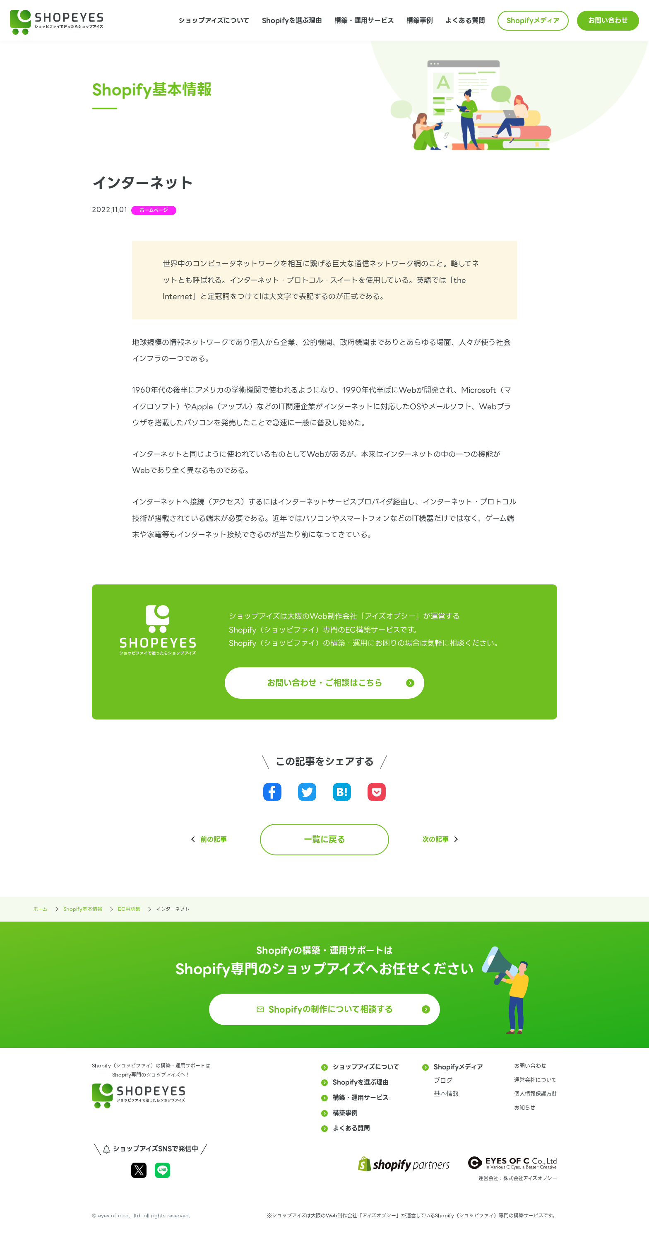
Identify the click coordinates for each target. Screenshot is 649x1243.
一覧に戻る (324, 839)
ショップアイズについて (214, 20)
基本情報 (446, 1094)
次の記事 (435, 839)
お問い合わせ (608, 20)
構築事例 (419, 20)
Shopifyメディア (533, 20)
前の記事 (213, 839)
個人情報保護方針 (535, 1093)
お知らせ (524, 1107)
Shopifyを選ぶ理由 (292, 20)
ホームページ (153, 210)
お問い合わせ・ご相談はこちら (324, 683)
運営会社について (535, 1080)
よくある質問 (465, 20)
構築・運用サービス (364, 20)
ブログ (443, 1081)
